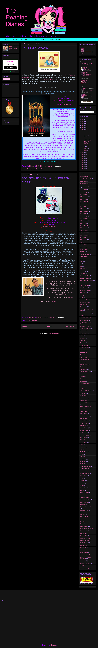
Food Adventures (84, 364)
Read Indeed (83, 461)
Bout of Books (83, 306)
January (85, 150)
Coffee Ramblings (84, 320)
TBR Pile (82, 521)
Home (6, 39)
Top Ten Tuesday (84, 542)
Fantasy (82, 354)
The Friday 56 (83, 535)
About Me (14, 39)
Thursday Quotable (84, 540)
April (84, 146)
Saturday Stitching (84, 492)
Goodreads (66, 104)
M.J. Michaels (86, 97)
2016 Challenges (84, 206)
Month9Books (83, 425)
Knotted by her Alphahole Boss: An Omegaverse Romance (86, 74)
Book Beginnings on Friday (86, 280)
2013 (83, 166)
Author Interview (84, 256)
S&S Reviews (83, 487)
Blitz (81, 266)
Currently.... (82, 338)
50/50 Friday (83, 251)
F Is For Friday (83, 352)
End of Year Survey (84, 347)
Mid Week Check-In (84, 416)
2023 (83, 125)
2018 (83, 156)
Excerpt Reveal (83, 350)
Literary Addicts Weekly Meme (87, 402)
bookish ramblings (84, 299)
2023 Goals (24, 39)
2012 (83, 168)
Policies (34, 39)
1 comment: (48, 166)
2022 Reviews (83, 232)
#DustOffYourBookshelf (85, 178)
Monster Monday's (84, 420)
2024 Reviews (83, 239)
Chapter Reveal (83, 315)
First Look (82, 362)
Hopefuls (82, 388)
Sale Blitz (82, 490)
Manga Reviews (84, 413)
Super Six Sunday (84, 510)
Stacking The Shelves (85, 499)
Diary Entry (82, 340)
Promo (81, 444)
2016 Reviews (83, 208)
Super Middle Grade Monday (86, 506)
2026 (83, 119)
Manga (81, 408)
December (85, 131)
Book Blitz (82, 283)
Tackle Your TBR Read (85, 519)
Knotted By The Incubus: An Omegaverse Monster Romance (87, 83)
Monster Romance (84, 423)
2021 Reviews (83, 230)
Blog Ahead (82, 268)
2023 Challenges (84, 235)
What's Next (83, 560)
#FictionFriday (83, 181)
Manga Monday (83, 411)
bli (80, 263)
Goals (81, 378)
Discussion (82, 342)
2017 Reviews (83, 213)
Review (82, 483)
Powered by (10, 71)
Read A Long (83, 459)
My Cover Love (83, 432)
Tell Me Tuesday (84, 530)
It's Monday (82, 393)
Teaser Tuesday (83, 526)
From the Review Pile (85, 371)
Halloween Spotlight (84, 383)
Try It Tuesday (83, 547)
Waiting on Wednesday (35, 169)
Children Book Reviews (85, 317)
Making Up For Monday (85, 406)
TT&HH (82, 550)
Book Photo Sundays (85, 290)
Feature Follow (83, 357)
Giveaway (82, 376)
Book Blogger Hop (84, 285)
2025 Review (83, 244)
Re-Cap (82, 454)
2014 (83, 164)
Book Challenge (83, 287)
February (85, 148)
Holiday (82, 386)
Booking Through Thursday (86, 295)
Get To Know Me (84, 374)
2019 (83, 154)
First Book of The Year (85, 359)
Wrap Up (82, 565)
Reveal (81, 478)
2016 (83, 160)
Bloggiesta (82, 273)
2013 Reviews (83, 194)
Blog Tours (82, 271)
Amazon (53, 227)
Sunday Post (83, 504)
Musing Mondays (84, 427)
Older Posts (71, 327)
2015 (83, 162)
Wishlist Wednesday (84, 563)
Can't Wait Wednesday (85, 313)
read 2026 (82, 456)
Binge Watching (83, 259)
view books (93, 54)
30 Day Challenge (84, 249)
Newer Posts (27, 327)
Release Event (83, 475)
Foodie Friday (83, 366)
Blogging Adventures (85, 275)
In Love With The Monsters (86, 390)
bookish (82, 297)
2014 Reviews (83, 199)
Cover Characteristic (85, 328)
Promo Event (83, 447)
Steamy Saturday (84, 502)
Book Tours (82, 292)
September (85, 135)
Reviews (43, 39)
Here (64, 294)
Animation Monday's (84, 254)
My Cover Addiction (84, 430)
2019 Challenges (84, 220)
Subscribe (10, 67)
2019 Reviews (83, 223)
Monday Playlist (83, 418)
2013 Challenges (84, 192)
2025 (83, 121)
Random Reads (83, 451)
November (85, 133)
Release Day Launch (85, 473)
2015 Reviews (83, 204)
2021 (83, 129)
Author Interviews (55, 39)
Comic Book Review (84, 326)
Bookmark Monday (84, 302)
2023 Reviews (83, 237)
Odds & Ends (83, 439)
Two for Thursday (84, 552)
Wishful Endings (47, 79)
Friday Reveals (83, 369)
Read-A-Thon (83, 463)
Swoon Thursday (84, 516)
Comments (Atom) (53, 333)
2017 (83, 158)
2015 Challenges (84, 201)
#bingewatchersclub (84, 176)
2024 (83, 123)
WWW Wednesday (84, 568)
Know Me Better (84, 400)
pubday (82, 449)
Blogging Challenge (84, 278)
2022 (83, 127)
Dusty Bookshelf (84, 345)
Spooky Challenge (84, 497)
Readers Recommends (85, 466)
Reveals (82, 480)
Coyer (81, 335)
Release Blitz (83, 471)
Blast (81, 261)
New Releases (32, 320)
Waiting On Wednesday (35, 48)
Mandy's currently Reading (87, 64)
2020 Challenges (84, 225)
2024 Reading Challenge (88, 47)
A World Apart (85, 68)
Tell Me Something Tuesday (86, 528)
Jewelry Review (83, 398)
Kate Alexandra (86, 69)
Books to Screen (84, 304)
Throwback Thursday (85, 538)
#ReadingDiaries (84, 183)
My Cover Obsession (85, 435)
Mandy (11, 46)
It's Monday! (83, 395)
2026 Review (83, 247)
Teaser (81, 523)
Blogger (53, 645)
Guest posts (83, 381)
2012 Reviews (83, 189)
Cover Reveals (83, 333)
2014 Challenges (84, 196)
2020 (83, 152)
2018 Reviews (83, 218)
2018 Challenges (84, 215)
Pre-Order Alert (83, 442)
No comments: (49, 317)
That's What (83, 533)
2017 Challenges (84, 211)
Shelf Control (83, 494)
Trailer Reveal (83, 545)
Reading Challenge (84, 468)
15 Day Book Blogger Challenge (87, 186)
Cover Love (82, 331)
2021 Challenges (84, 227)
